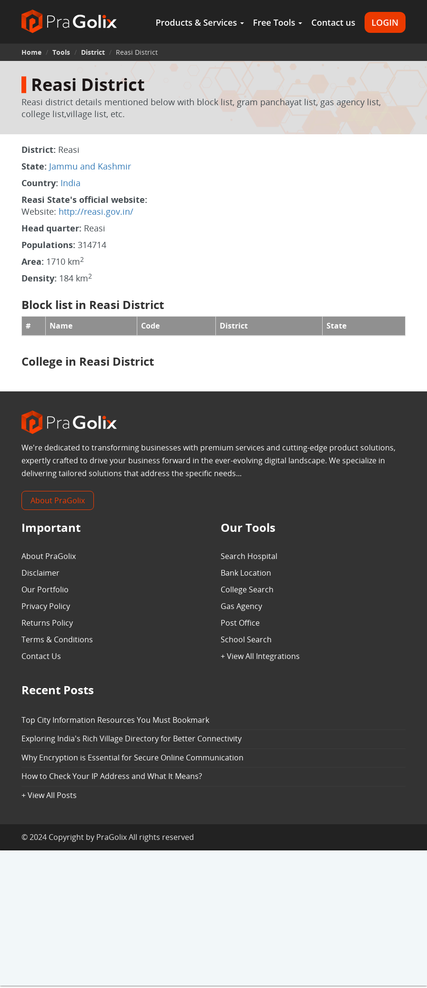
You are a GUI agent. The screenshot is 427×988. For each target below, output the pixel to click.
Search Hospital (249, 556)
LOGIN (385, 22)
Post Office (240, 623)
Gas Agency (241, 606)
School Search (246, 639)
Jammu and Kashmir (90, 166)
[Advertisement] (213, 919)
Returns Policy (47, 623)
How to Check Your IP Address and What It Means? (111, 776)
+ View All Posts (49, 795)
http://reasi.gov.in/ (96, 211)
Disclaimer (40, 573)
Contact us (333, 22)
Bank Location (246, 573)
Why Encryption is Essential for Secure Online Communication (132, 757)
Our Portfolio (45, 589)
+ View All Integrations (260, 656)
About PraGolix (57, 500)
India (71, 183)
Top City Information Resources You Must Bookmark (115, 720)
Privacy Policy (45, 606)
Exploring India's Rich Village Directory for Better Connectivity (131, 738)
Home (31, 52)
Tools (61, 52)
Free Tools (277, 22)
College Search (247, 589)
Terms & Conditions (57, 639)
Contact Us (41, 656)
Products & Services (200, 22)
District (93, 52)
